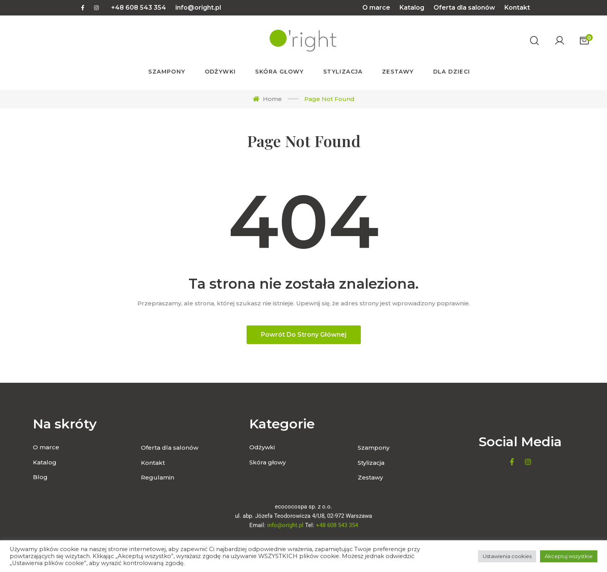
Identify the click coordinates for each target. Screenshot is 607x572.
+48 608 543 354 (138, 7)
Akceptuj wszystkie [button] (569, 556)
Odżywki (262, 447)
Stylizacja (371, 462)
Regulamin (157, 477)
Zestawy (370, 477)
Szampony (373, 447)
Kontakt (517, 7)
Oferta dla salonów (464, 7)
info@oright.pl (198, 7)
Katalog (412, 7)
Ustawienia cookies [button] (507, 556)
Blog (40, 477)
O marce (376, 7)
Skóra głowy (267, 462)
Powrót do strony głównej (303, 334)
